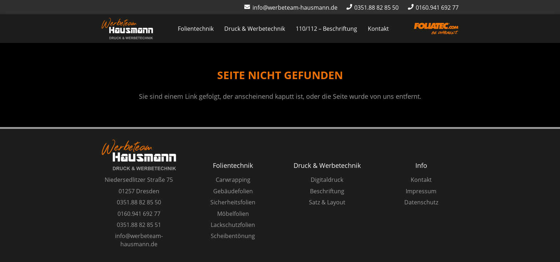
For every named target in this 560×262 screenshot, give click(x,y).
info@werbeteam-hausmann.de (139, 240)
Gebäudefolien (233, 191)
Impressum (421, 191)
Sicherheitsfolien (232, 202)
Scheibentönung (233, 236)
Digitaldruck (327, 180)
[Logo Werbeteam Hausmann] (127, 28)
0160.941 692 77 (139, 214)
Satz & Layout (327, 202)
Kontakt (421, 180)
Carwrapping (233, 180)
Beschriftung (327, 191)
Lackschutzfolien (233, 225)
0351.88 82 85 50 (139, 202)
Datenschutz (421, 202)
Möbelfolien (233, 214)
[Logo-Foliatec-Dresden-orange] (436, 29)
